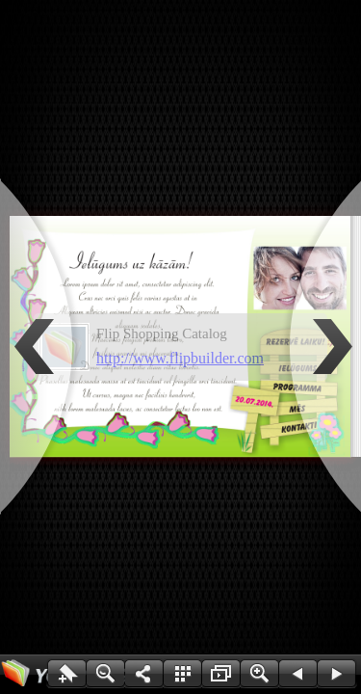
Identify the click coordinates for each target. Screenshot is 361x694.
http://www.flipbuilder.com (180, 358)
